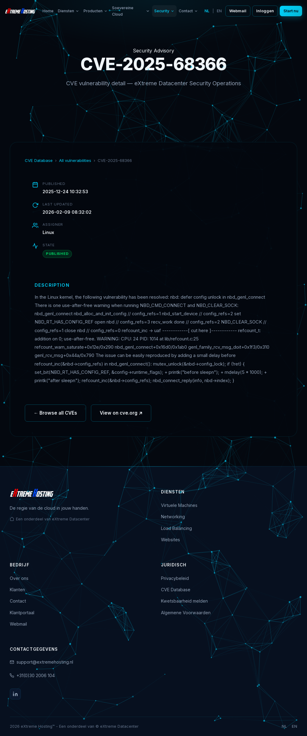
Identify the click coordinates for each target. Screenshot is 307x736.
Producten (96, 11)
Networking (173, 516)
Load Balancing (176, 528)
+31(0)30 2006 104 (36, 675)
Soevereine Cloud (131, 11)
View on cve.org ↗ (121, 416)
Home (48, 11)
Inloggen (265, 11)
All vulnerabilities (75, 160)
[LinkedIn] (15, 694)
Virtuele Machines (179, 505)
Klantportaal (22, 612)
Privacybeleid (175, 578)
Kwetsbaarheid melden (184, 601)
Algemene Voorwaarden (186, 612)
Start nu (290, 11)
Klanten (17, 589)
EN (219, 11)
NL (206, 11)
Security (164, 11)
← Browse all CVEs (55, 416)
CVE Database (39, 160)
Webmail (237, 11)
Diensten (68, 11)
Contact (188, 11)
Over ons (19, 578)
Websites (170, 539)
